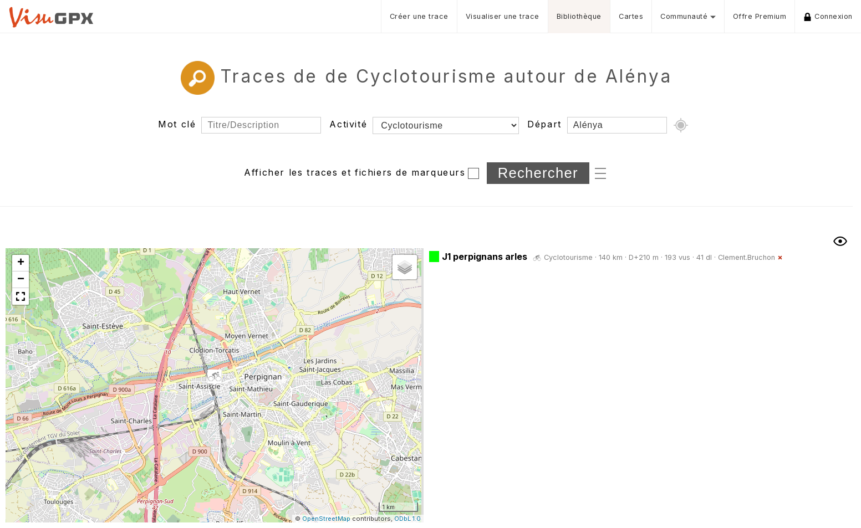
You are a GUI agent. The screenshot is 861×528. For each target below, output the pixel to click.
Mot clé (177, 124)
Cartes (631, 16)
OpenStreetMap (326, 518)
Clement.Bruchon (746, 257)
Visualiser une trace (502, 16)
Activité (348, 124)
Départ (544, 124)
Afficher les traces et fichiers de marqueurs (354, 172)
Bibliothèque (579, 16)
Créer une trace (419, 16)
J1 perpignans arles (484, 256)
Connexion (828, 16)
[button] (214, 377)
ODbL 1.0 (407, 518)
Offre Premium (760, 16)
